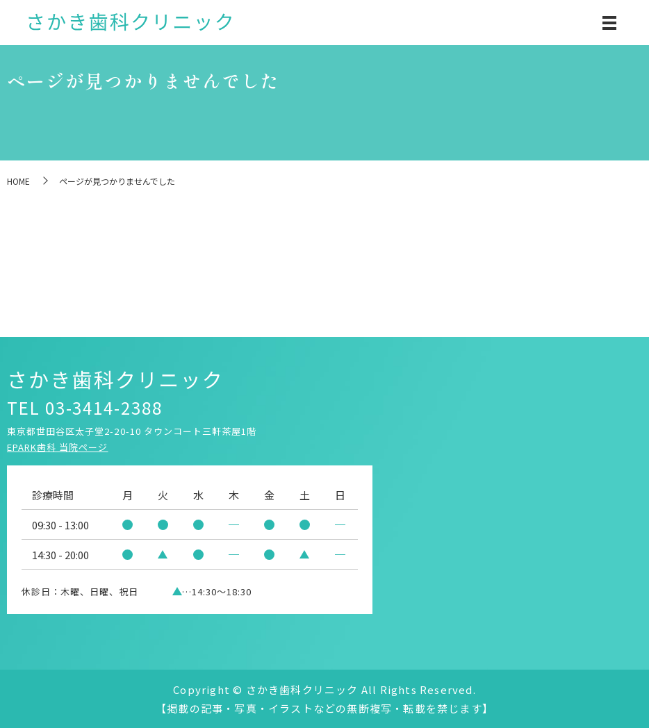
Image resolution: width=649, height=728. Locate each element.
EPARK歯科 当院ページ (57, 447)
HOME (18, 181)
